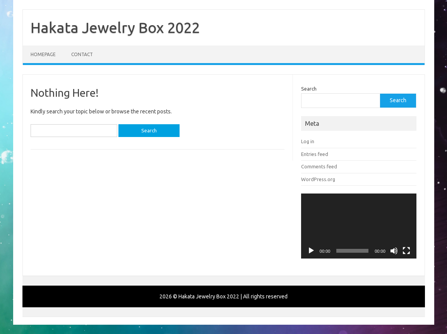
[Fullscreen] (406, 251)
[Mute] (394, 251)
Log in (307, 141)
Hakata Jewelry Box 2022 (115, 27)
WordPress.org (318, 179)
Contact (82, 54)
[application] (358, 226)
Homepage (43, 54)
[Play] (311, 251)
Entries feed (314, 154)
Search (309, 88)
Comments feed (319, 166)
